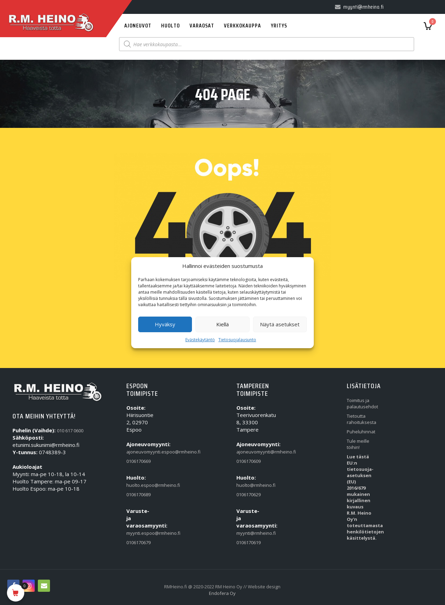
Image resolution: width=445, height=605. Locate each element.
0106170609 (248, 461)
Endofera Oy (222, 593)
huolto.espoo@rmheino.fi (139, 485)
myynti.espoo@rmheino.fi (139, 533)
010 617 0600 (70, 430)
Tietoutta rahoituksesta (360, 419)
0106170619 (248, 542)
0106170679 (138, 542)
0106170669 (138, 461)
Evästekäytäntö (200, 340)
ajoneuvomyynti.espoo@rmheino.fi (139, 452)
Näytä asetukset (280, 324)
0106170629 (248, 494)
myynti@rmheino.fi (249, 533)
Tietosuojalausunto (237, 340)
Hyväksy (165, 324)
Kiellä (222, 324)
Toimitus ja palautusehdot (360, 403)
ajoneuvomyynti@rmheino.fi (249, 452)
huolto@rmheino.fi (249, 485)
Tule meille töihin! (358, 444)
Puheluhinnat (360, 431)
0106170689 (138, 494)
